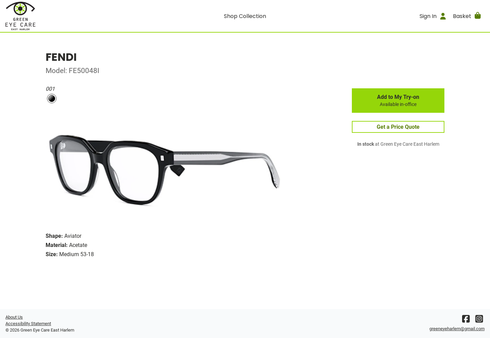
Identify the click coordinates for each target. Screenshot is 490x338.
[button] (467, 16)
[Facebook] (465, 320)
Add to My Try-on (398, 100)
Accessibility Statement (28, 323)
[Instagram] (479, 320)
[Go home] (65, 16)
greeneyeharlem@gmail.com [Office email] (457, 328)
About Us (14, 317)
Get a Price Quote (398, 127)
